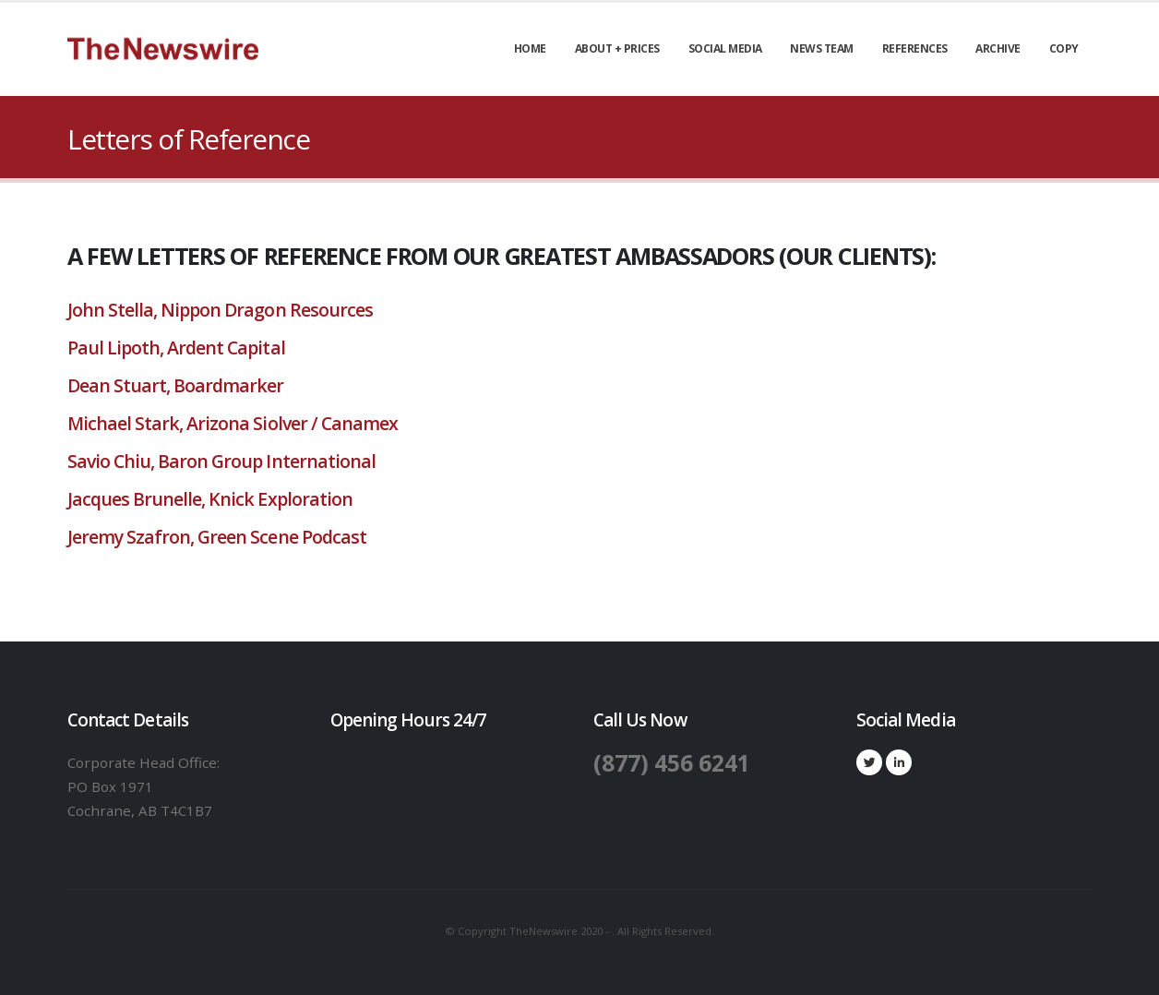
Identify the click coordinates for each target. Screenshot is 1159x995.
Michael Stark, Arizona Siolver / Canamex (232, 423)
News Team (822, 48)
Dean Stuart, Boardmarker (177, 385)
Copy (1064, 48)
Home (530, 48)
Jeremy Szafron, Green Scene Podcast (216, 536)
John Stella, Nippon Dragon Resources (220, 309)
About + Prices (617, 48)
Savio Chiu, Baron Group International (221, 461)
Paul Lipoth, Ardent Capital (176, 347)
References (915, 48)
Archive (998, 48)
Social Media (725, 48)
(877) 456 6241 (672, 762)
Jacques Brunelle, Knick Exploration (209, 498)
